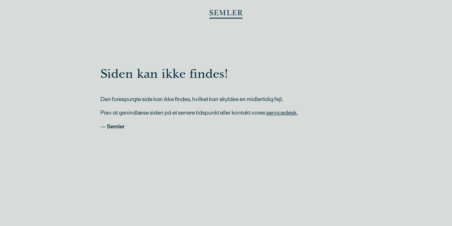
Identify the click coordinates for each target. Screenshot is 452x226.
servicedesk (281, 112)
